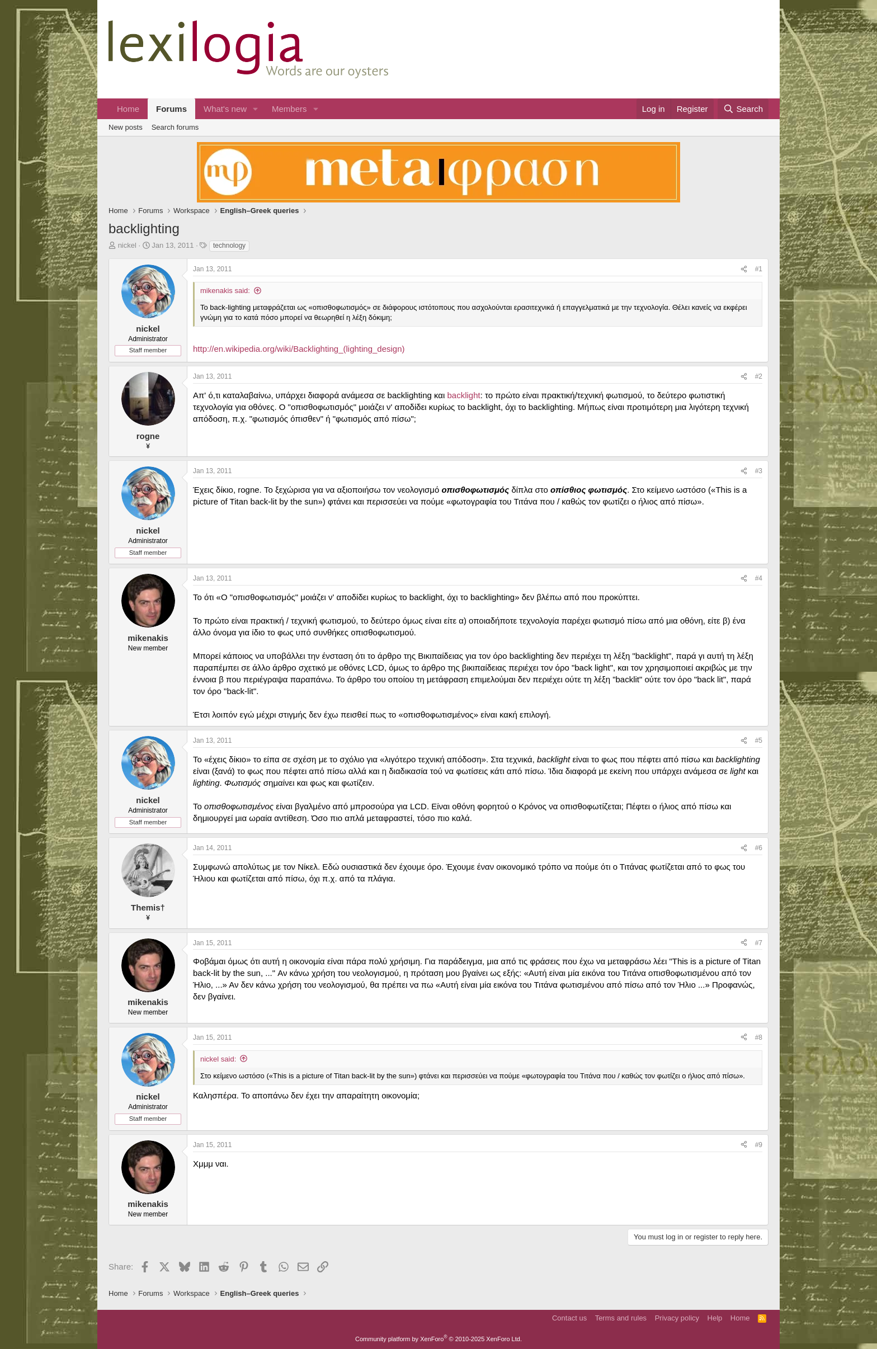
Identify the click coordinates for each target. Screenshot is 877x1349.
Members (289, 109)
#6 (758, 848)
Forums (171, 109)
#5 (758, 740)
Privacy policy (677, 1318)
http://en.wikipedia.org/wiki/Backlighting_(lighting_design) (299, 348)
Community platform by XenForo (438, 1339)
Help (715, 1318)
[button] (255, 108)
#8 (758, 1037)
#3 (758, 471)
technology (229, 245)
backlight (463, 395)
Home (128, 109)
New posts (126, 127)
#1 (758, 269)
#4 (758, 578)
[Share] (744, 269)
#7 (758, 943)
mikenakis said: (225, 290)
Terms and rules (621, 1318)
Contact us (569, 1318)
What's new (225, 109)
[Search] (743, 108)
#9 (758, 1145)
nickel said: (218, 1059)
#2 (758, 376)
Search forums (175, 127)
